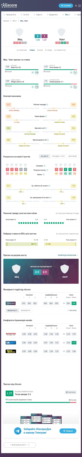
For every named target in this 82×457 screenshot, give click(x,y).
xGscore (6, 21)
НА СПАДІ (16, 122)
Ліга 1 (15, 21)
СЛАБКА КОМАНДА (52, 111)
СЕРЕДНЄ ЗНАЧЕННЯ (59, 134)
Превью (30, 50)
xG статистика (18, 50)
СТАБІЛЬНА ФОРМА (59, 122)
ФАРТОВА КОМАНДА (30, 134)
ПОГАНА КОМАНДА (14, 111)
